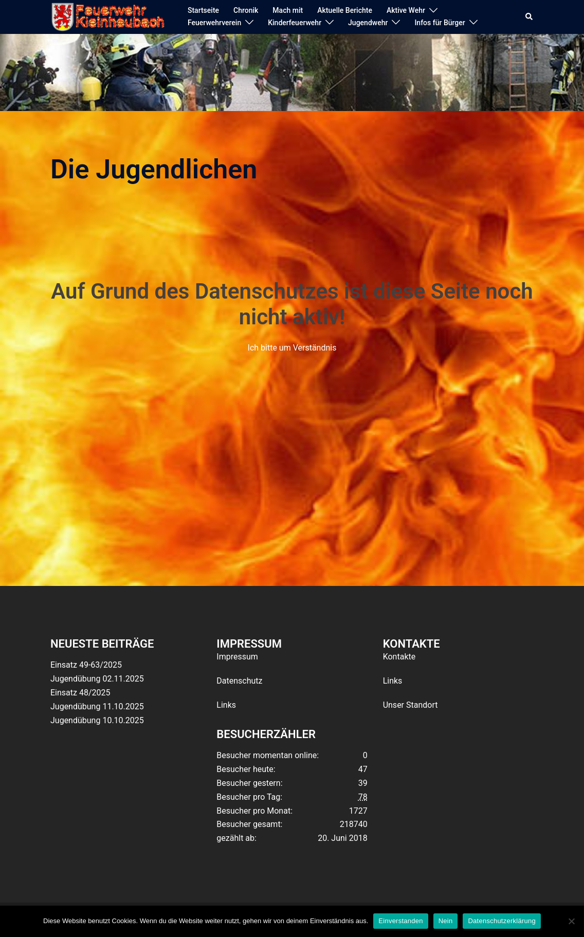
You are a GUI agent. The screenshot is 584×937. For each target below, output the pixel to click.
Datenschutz (239, 681)
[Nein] (571, 921)
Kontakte (399, 657)
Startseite (203, 10)
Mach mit (287, 10)
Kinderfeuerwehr (294, 23)
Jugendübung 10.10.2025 (97, 720)
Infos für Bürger (439, 23)
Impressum (237, 657)
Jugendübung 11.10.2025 (97, 706)
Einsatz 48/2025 (80, 692)
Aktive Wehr (406, 10)
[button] (529, 17)
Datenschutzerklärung (501, 921)
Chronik (245, 10)
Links (226, 705)
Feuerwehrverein (214, 23)
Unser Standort (410, 705)
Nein (446, 921)
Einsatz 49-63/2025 (86, 665)
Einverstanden (400, 921)
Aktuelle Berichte (344, 10)
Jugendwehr (368, 23)
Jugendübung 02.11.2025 (97, 679)
